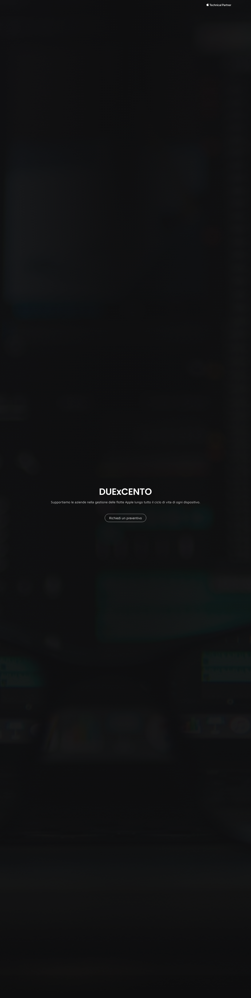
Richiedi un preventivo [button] (125, 518)
